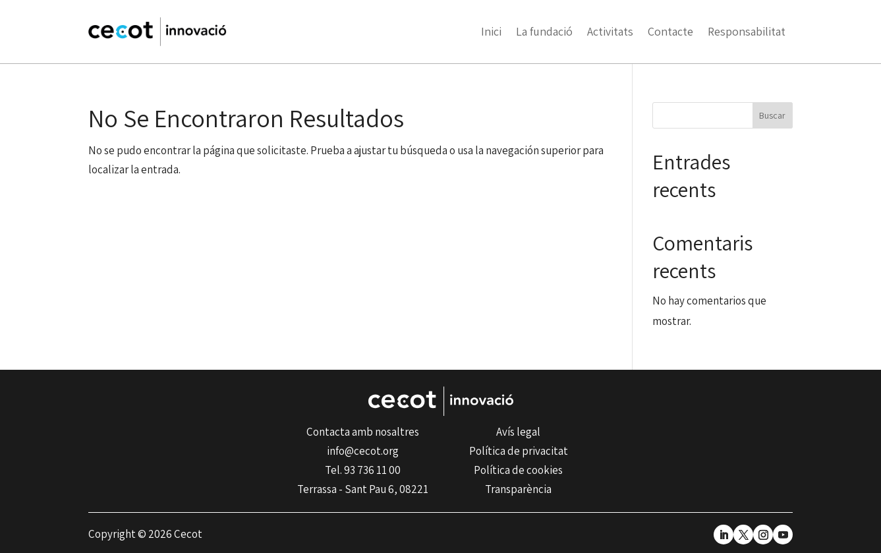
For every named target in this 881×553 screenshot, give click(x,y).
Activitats (610, 31)
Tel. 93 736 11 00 (363, 470)
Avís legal (518, 431)
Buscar (772, 115)
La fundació (544, 31)
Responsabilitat (746, 31)
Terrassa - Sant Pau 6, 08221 (362, 489)
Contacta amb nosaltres (362, 431)
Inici (491, 31)
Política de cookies (518, 470)
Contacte (670, 31)
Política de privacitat (518, 451)
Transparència (518, 489)
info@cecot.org (363, 451)
